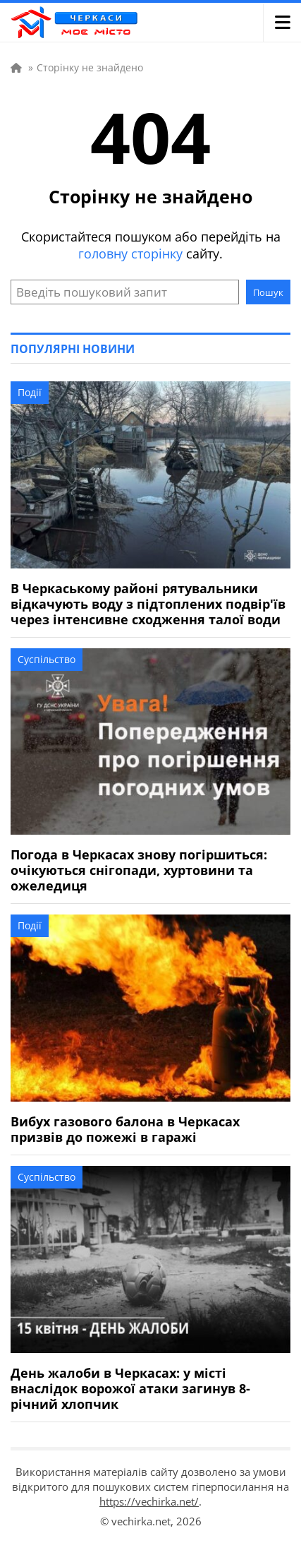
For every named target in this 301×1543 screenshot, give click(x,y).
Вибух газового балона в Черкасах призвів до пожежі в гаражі (125, 1129)
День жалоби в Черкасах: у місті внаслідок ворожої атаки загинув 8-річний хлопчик (130, 1388)
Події (30, 392)
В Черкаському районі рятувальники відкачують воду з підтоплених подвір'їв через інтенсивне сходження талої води (148, 603)
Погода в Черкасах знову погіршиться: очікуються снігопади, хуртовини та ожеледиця (139, 870)
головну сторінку (130, 253)
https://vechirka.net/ (149, 1501)
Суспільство (46, 659)
